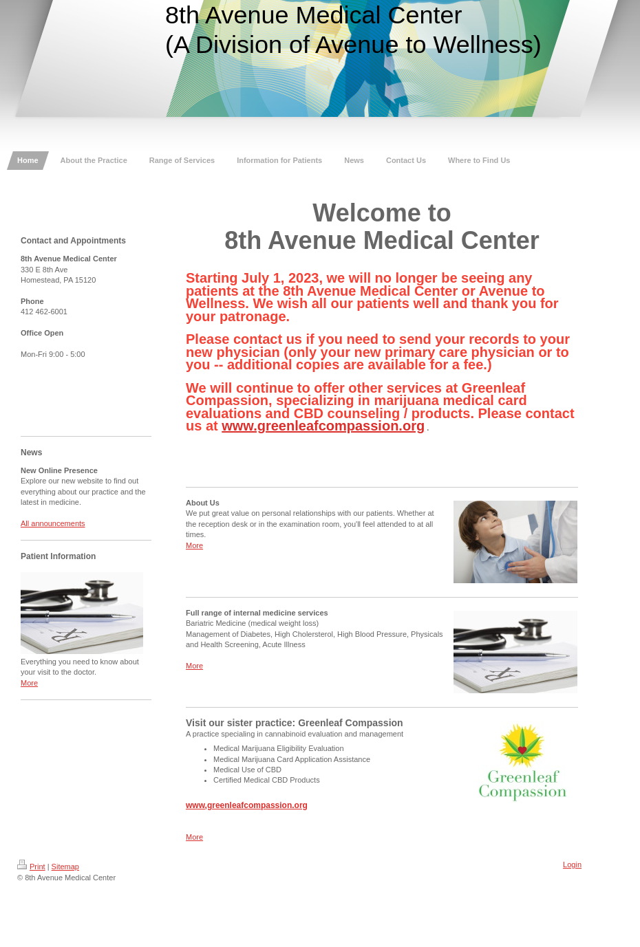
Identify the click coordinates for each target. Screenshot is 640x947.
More (29, 683)
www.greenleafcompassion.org (323, 425)
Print (31, 866)
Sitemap (65, 866)
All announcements (53, 523)
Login (572, 864)
